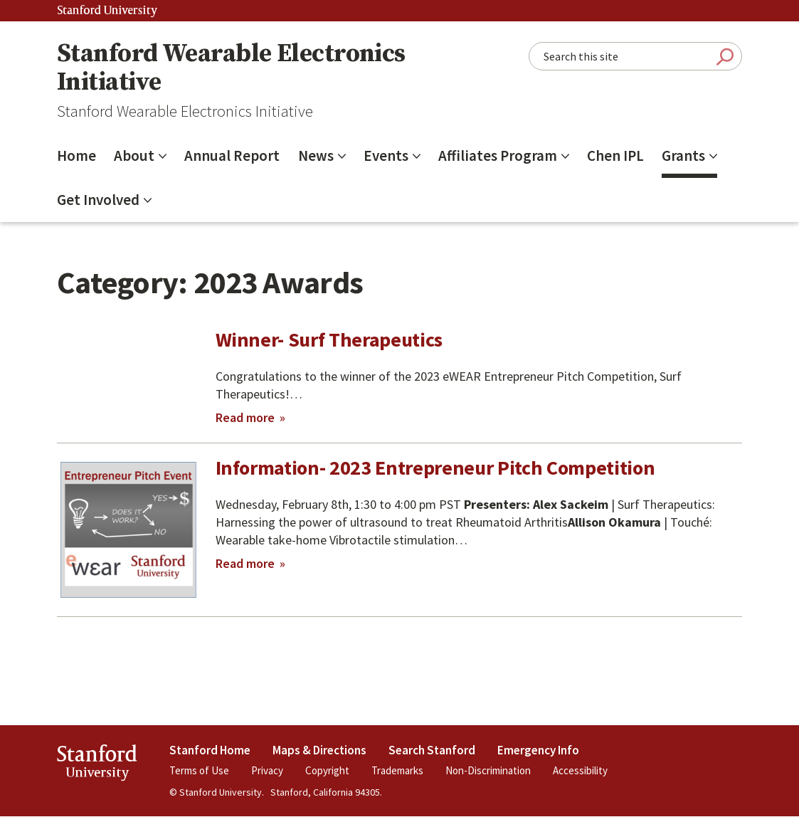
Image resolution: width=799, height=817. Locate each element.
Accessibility (580, 770)
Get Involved (98, 199)
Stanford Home (209, 750)
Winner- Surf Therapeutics (329, 339)
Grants (683, 155)
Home (76, 155)
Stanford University (107, 11)
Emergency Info (538, 750)
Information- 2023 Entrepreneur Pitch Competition (435, 467)
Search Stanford (431, 750)
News (316, 155)
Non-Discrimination (488, 770)
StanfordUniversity (97, 765)
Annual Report (232, 155)
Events (386, 155)
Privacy (267, 770)
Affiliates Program (497, 155)
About (134, 155)
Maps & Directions (319, 750)
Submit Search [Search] (725, 56)
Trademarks (397, 770)
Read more (250, 417)
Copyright (327, 770)
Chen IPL (615, 155)
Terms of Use (199, 770)
